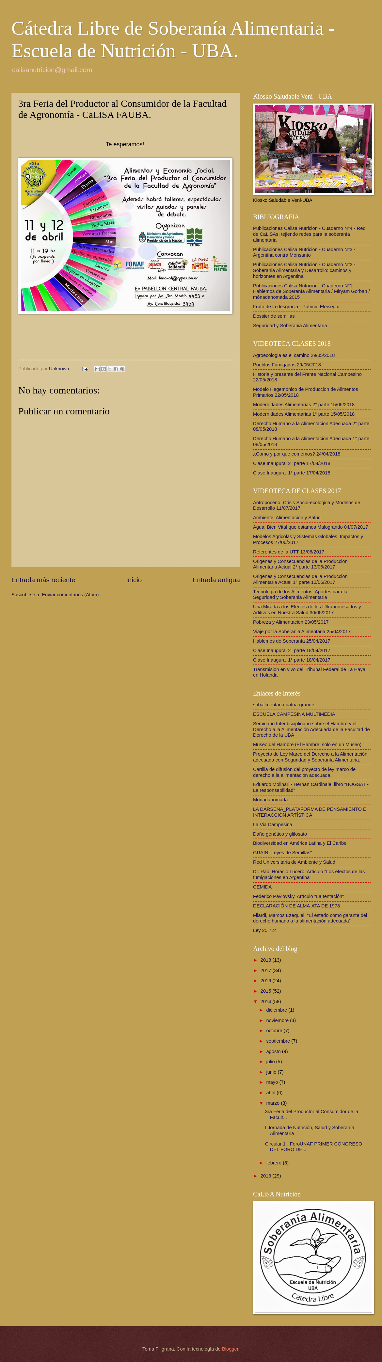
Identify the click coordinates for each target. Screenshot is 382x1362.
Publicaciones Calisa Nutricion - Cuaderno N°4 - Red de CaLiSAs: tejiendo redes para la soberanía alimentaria (309, 234)
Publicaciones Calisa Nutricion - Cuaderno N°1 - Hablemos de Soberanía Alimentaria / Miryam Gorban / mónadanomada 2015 (311, 291)
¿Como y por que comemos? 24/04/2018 (297, 454)
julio (271, 1061)
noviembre (278, 1020)
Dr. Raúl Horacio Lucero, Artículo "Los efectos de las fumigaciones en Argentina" (309, 874)
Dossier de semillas (274, 316)
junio (272, 1072)
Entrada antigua (216, 580)
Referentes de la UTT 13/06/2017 (288, 551)
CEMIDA (262, 886)
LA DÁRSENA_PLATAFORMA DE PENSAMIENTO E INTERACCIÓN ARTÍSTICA (309, 812)
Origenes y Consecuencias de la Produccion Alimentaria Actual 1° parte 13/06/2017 (300, 579)
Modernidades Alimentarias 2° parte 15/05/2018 (304, 404)
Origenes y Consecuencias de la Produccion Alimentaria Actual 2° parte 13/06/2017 (300, 564)
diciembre (277, 1010)
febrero (274, 1162)
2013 (267, 1175)
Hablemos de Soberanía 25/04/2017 (291, 641)
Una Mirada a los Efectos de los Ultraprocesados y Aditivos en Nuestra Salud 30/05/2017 (307, 609)
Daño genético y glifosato (280, 834)
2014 (267, 1001)
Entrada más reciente (43, 580)
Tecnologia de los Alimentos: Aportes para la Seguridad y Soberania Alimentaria (300, 594)
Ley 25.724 (265, 930)
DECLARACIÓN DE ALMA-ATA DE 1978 (296, 905)
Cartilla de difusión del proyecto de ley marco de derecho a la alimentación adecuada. (304, 772)
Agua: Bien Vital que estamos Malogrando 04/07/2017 (310, 527)
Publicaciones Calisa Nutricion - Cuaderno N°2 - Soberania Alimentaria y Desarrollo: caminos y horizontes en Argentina (304, 270)
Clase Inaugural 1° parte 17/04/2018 (291, 472)
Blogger (230, 1349)
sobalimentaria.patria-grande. (284, 704)
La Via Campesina (272, 824)
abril (271, 1092)
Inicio (134, 580)
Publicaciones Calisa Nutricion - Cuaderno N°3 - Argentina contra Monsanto (304, 252)
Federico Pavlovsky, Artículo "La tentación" (298, 896)
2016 (267, 980)
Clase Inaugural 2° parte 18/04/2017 (291, 650)
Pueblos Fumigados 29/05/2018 (287, 364)
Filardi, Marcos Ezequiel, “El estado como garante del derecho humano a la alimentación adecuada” (310, 918)
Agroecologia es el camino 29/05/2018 (294, 355)
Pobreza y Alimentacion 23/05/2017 (291, 622)
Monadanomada (270, 799)
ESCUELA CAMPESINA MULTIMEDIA (294, 714)
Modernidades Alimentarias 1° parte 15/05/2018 (304, 414)
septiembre (278, 1041)
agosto (274, 1051)
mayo (272, 1082)
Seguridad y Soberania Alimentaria (290, 325)
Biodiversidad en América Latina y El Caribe (299, 843)
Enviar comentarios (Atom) (70, 594)
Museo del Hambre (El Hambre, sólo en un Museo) (307, 744)
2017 (267, 970)
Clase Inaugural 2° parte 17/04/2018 (291, 463)
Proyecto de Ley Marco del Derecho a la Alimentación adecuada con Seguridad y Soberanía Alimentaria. (310, 756)
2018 (267, 960)
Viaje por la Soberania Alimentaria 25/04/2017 (302, 631)
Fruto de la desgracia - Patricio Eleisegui (296, 306)
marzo (273, 1103)
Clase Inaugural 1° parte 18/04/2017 (291, 660)
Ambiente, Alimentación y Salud (287, 517)
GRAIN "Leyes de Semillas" (282, 852)
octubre (274, 1030)
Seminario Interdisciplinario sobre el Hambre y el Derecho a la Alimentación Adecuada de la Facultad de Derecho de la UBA (311, 729)
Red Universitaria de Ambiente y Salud (294, 862)
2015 (267, 991)
